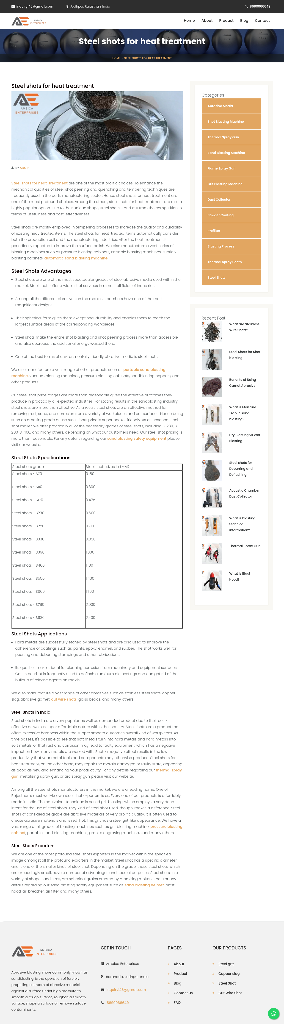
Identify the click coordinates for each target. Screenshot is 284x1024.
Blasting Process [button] (221, 246)
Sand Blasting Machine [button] (226, 152)
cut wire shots (64, 699)
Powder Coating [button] (221, 215)
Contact (262, 20)
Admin (25, 168)
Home (189, 20)
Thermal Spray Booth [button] (225, 262)
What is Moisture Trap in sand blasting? (242, 413)
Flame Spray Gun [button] (222, 168)
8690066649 (260, 6)
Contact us (183, 993)
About (207, 20)
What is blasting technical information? (242, 524)
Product (226, 20)
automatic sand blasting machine (76, 258)
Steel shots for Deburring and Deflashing (241, 468)
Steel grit (226, 964)
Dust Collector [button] (219, 199)
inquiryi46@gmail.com (35, 6)
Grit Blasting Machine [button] (225, 184)
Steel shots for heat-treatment (39, 183)
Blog (244, 20)
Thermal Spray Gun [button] (223, 137)
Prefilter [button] (214, 230)
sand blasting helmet (144, 885)
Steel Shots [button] (217, 277)
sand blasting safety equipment (136, 438)
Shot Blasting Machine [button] (226, 121)
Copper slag (229, 973)
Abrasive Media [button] (220, 106)
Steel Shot (227, 983)
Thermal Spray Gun (244, 546)
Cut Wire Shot (230, 993)
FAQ (177, 1002)
